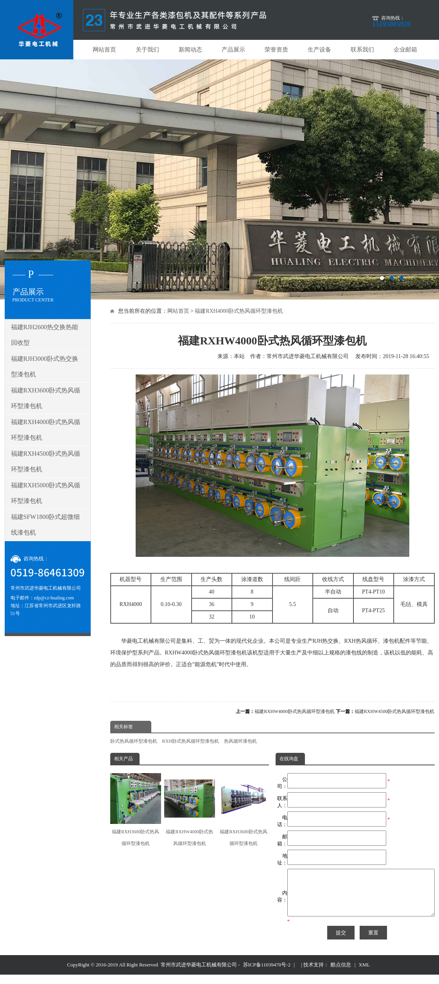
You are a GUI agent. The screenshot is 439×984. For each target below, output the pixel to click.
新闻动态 (190, 49)
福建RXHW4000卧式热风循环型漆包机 (294, 711)
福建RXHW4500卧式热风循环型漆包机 (395, 711)
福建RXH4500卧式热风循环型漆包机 (46, 461)
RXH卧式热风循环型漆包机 (190, 741)
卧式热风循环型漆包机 (133, 741)
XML (364, 974)
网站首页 (104, 49)
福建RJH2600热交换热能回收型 (44, 335)
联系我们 (362, 49)
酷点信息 (341, 974)
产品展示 (233, 49)
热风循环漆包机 (240, 741)
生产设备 (319, 49)
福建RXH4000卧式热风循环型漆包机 (239, 311)
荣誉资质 (276, 49)
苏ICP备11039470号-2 (267, 974)
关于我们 (147, 49)
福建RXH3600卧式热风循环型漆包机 (135, 809)
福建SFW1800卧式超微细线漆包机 (45, 524)
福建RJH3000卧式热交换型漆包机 (44, 366)
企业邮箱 (405, 49)
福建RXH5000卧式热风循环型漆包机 (46, 493)
